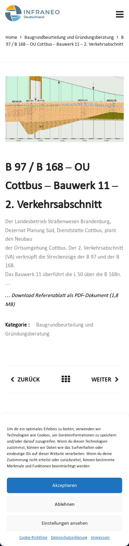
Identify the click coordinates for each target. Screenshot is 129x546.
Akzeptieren (64, 485)
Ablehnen (65, 504)
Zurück (25, 379)
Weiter (105, 379)
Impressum (100, 537)
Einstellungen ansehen (65, 523)
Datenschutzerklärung (69, 537)
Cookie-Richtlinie (33, 537)
